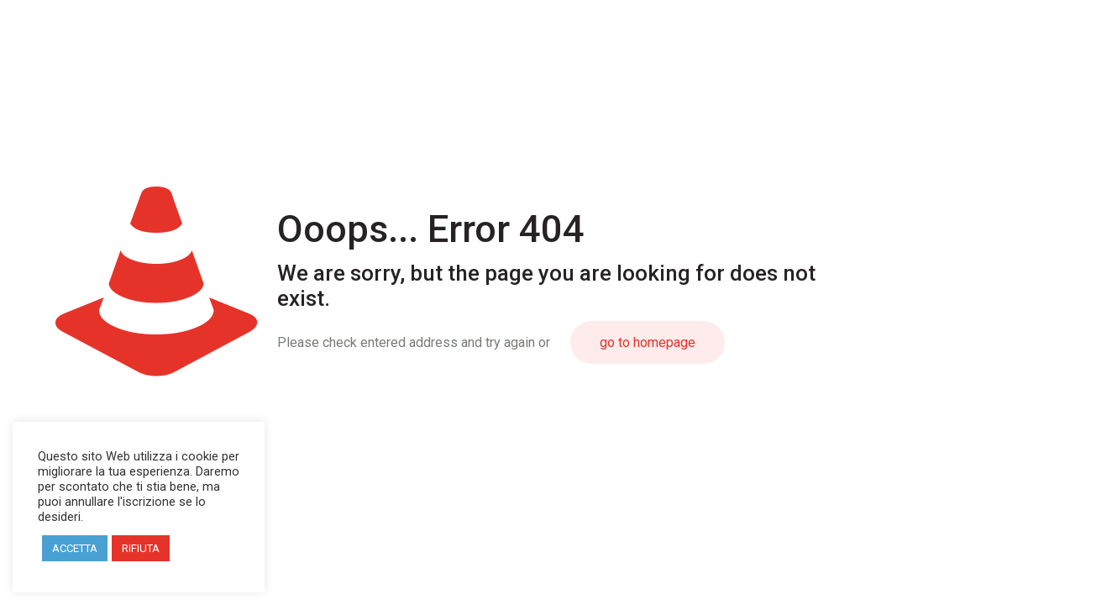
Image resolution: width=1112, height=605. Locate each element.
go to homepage (647, 342)
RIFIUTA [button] (141, 548)
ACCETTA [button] (74, 548)
